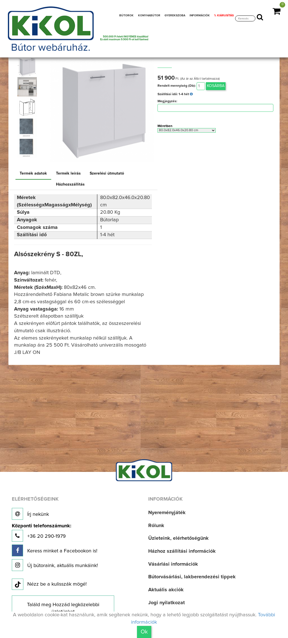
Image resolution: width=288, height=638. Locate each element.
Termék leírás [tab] (68, 173)
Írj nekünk (30, 514)
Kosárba (215, 86)
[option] (28, 67)
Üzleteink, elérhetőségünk (178, 538)
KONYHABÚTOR (149, 15)
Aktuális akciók (166, 589)
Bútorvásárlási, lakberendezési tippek (192, 576)
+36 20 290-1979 (41, 532)
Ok (144, 632)
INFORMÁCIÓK (200, 15)
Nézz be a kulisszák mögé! (49, 584)
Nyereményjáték (167, 512)
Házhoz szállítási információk (182, 551)
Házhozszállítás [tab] (70, 184)
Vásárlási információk (173, 564)
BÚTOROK (126, 15)
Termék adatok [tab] (33, 173)
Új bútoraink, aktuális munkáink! (55, 565)
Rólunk (156, 525)
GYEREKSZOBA (175, 15)
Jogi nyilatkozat (166, 602)
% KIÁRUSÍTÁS (224, 15)
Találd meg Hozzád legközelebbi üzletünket (63, 608)
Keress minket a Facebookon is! (54, 550)
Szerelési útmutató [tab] (107, 173)
